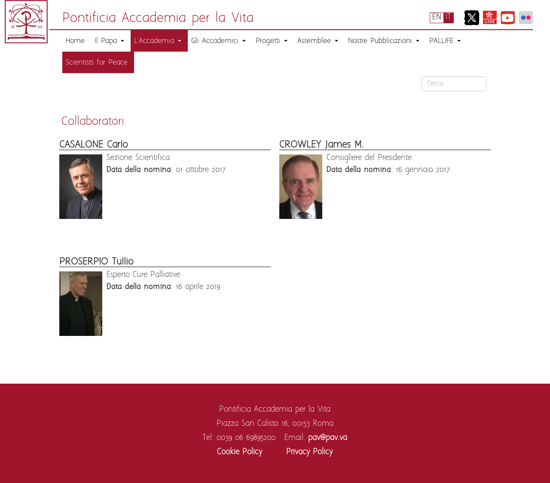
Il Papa (109, 41)
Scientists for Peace (97, 62)
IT (448, 17)
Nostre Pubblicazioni (383, 41)
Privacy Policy (309, 452)
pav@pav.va (327, 438)
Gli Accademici (218, 41)
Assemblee (317, 41)
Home (75, 41)
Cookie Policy (239, 452)
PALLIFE (445, 41)
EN (436, 17)
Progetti (271, 41)
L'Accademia (157, 41)
